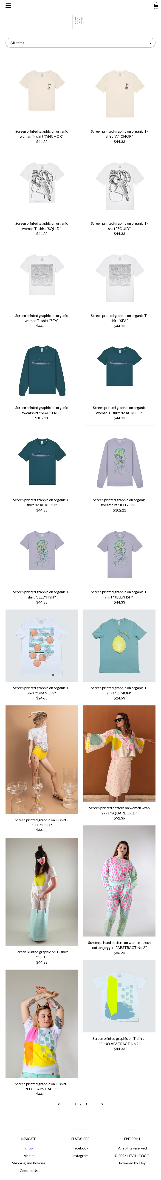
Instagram (80, 1155)
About (29, 1155)
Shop (28, 1148)
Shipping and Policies (28, 1163)
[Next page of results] (102, 1104)
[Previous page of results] (59, 1104)
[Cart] (155, 6)
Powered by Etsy (132, 1163)
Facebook (80, 1148)
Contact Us (29, 1170)
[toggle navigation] (8, 5)
